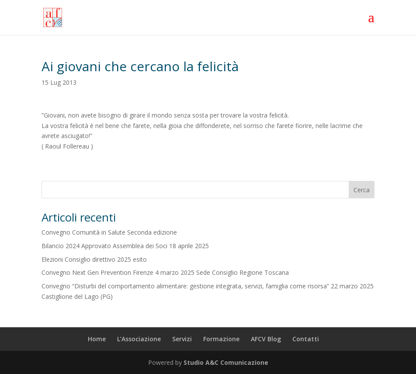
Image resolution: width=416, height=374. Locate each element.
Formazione (221, 339)
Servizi (182, 339)
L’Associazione (139, 339)
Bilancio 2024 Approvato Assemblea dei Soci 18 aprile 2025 (125, 246)
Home (97, 339)
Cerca (362, 190)
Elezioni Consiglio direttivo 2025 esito (94, 259)
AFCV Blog (266, 339)
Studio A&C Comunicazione (226, 362)
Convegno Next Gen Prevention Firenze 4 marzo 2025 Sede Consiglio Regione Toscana (165, 272)
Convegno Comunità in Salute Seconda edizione (109, 232)
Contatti (305, 339)
